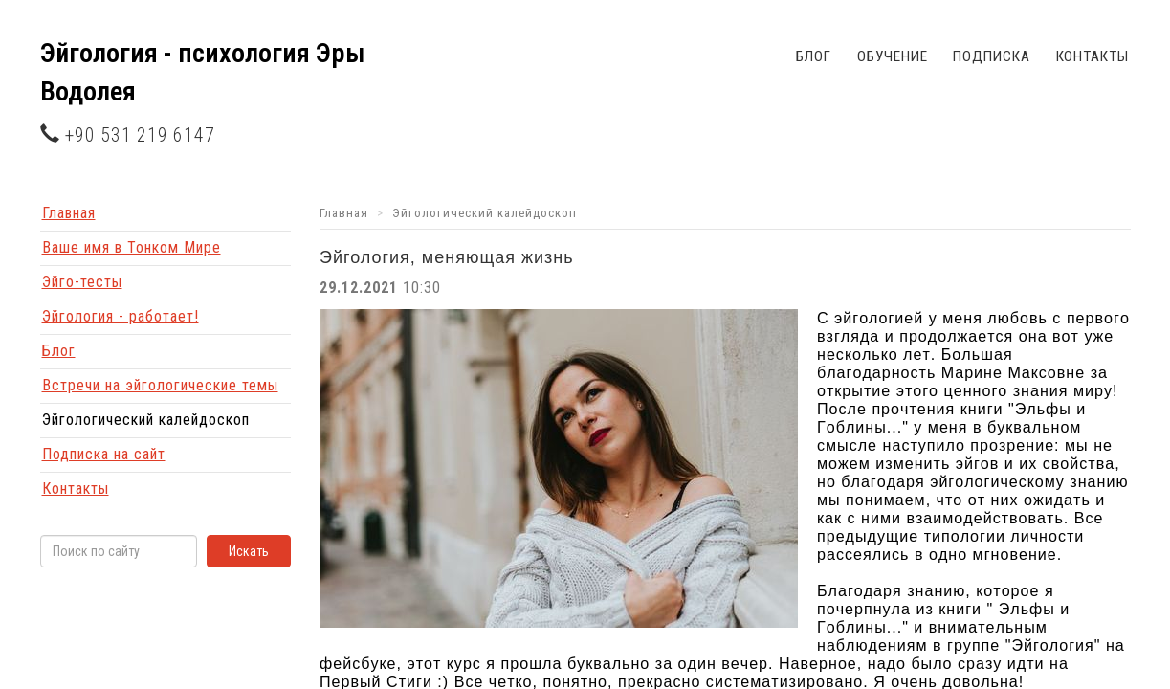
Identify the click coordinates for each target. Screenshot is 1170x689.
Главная (69, 213)
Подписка (991, 56)
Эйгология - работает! (120, 316)
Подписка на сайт (104, 454)
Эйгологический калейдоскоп (146, 420)
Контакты (1092, 56)
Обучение (892, 56)
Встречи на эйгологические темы (160, 385)
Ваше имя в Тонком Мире (131, 247)
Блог (814, 56)
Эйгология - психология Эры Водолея (202, 72)
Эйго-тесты (82, 282)
